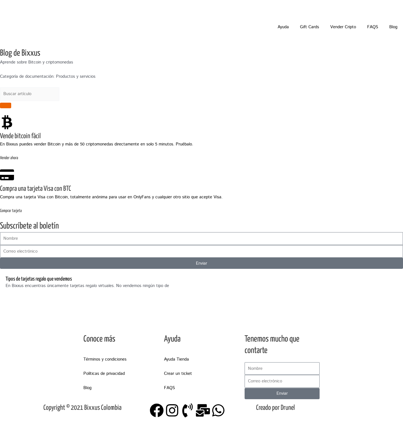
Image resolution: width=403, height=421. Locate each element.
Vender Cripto (343, 27)
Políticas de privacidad (104, 374)
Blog (393, 27)
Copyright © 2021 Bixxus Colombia (82, 407)
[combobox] (29, 94)
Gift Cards (309, 27)
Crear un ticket (178, 374)
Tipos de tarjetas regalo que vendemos (39, 279)
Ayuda (283, 27)
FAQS (372, 27)
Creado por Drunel (275, 407)
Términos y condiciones (104, 359)
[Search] (5, 105)
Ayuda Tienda (176, 359)
